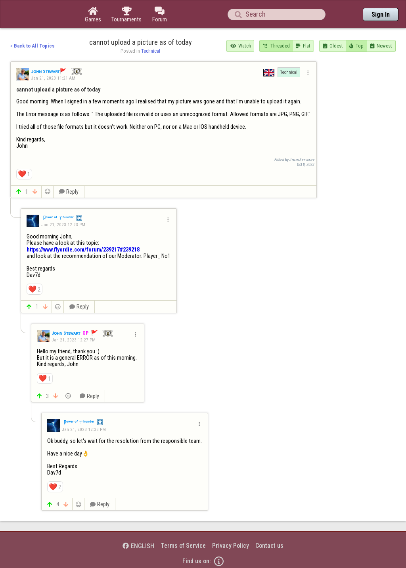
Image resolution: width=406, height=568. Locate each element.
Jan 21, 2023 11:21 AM (53, 78)
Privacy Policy (230, 545)
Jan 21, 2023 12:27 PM (74, 340)
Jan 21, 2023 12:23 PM (63, 224)
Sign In (381, 14)
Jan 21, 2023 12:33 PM (84, 429)
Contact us (269, 545)
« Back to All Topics (32, 46)
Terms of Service (183, 545)
